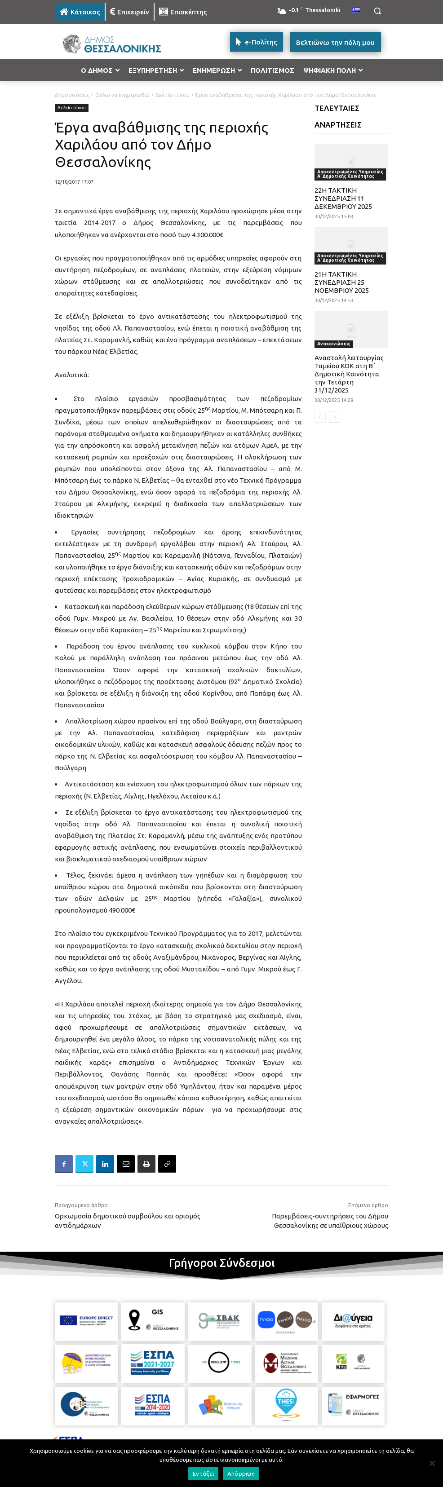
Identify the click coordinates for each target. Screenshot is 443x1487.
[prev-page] (320, 417)
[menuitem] (356, 11)
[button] (377, 11)
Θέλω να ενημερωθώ (122, 95)
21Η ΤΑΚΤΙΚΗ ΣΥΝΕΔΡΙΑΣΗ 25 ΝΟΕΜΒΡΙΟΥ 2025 (342, 282)
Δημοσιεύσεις (72, 95)
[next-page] (334, 417)
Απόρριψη (241, 1473)
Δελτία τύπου (172, 95)
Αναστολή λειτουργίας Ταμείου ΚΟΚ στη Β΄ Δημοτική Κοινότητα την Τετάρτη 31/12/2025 (349, 374)
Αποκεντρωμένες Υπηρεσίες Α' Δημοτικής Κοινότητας (350, 174)
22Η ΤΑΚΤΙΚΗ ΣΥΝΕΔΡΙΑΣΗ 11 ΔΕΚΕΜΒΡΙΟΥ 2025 (343, 198)
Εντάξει (203, 1473)
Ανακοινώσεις (333, 343)
